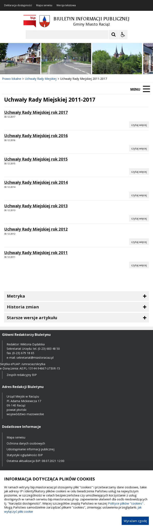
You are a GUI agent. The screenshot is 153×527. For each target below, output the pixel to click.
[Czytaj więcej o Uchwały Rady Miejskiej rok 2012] (139, 241)
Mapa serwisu (44, 5)
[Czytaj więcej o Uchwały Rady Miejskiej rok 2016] (139, 148)
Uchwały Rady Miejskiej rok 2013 (36, 206)
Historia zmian (23, 307)
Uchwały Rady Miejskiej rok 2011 (36, 252)
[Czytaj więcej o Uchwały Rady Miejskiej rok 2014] (139, 195)
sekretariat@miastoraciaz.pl (35, 358)
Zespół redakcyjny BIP (22, 375)
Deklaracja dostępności (18, 5)
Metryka (16, 296)
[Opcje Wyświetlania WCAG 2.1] (122, 34)
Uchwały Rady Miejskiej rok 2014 (36, 182)
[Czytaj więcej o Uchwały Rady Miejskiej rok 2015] (139, 171)
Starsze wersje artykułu (32, 317)
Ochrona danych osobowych (26, 443)
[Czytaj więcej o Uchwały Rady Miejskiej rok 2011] (139, 265)
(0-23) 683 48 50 (49, 349)
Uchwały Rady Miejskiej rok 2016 (36, 135)
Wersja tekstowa (66, 5)
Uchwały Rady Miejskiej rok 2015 (36, 159)
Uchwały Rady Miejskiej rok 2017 (36, 112)
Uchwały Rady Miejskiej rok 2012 (36, 229)
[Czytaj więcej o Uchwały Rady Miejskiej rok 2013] (139, 218)
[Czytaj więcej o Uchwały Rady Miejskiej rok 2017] (139, 124)
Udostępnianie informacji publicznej (30, 449)
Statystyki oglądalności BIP (25, 455)
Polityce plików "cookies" (125, 503)
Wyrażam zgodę (135, 521)
